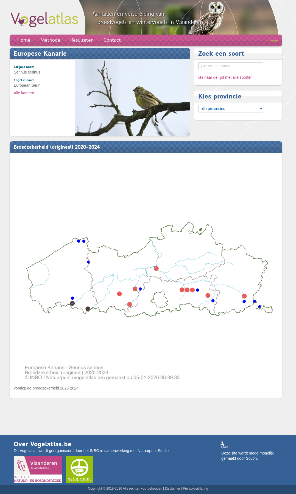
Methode (50, 40)
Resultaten (82, 40)
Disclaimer (172, 488)
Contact (112, 40)
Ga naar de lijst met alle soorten (225, 77)
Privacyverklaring (195, 488)
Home (23, 40)
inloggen (273, 40)
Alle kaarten (24, 93)
